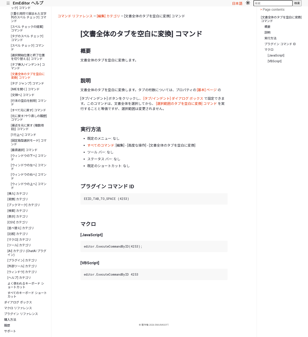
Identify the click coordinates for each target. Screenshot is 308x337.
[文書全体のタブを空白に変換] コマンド (28, 76)
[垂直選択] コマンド (24, 150)
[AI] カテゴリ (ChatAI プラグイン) (26, 253)
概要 (267, 27)
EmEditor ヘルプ (28, 3)
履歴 (7, 325)
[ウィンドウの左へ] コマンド (28, 167)
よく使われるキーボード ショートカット (25, 285)
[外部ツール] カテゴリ (22, 266)
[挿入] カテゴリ (17, 194)
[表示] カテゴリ (17, 216)
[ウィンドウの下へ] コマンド (28, 157)
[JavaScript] (276, 55)
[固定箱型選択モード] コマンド (28, 142)
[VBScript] (274, 61)
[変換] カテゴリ (17, 199)
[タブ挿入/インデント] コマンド (28, 66)
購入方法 (10, 320)
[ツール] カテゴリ (19, 245)
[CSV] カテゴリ (17, 222)
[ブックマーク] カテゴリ (23, 205)
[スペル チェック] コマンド (27, 47)
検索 (297, 3)
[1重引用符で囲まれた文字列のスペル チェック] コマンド (28, 17)
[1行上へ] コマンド (23, 135)
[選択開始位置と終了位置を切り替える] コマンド (28, 57)
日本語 (237, 3)
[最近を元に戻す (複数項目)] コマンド (27, 127)
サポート (10, 331)
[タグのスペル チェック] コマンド (27, 38)
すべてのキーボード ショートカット (27, 294)
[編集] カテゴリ (108, 16)
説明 (267, 32)
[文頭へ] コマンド (22, 95)
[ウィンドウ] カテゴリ (22, 272)
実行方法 (270, 38)
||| (8, 3)
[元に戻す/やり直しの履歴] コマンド (29, 118)
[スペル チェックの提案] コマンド (27, 28)
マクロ (268, 50)
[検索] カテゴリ (17, 211)
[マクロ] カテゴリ (19, 240)
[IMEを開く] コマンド (25, 89)
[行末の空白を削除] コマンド (28, 102)
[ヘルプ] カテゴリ (19, 278)
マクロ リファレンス (18, 308)
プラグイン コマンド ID (280, 44)
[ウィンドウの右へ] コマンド (28, 176)
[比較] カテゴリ (17, 234)
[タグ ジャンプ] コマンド (27, 83)
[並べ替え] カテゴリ (20, 228)
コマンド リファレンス (75, 16)
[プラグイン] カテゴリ (22, 260)
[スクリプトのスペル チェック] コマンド (28, 6)
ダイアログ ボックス (18, 302)
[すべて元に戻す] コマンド (28, 110)
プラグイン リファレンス (21, 314)
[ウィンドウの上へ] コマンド (28, 186)
